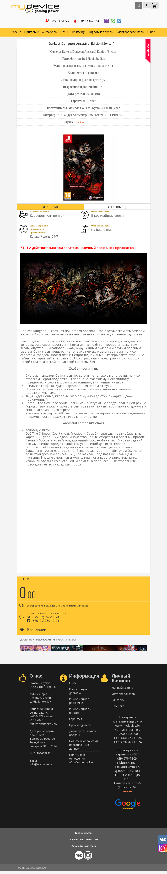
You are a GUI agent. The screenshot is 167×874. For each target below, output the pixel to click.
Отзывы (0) (117, 207)
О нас (151, 32)
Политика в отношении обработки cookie (81, 764)
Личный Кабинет (123, 689)
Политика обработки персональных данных (83, 749)
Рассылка (118, 709)
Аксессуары (49, 32)
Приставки (31, 32)
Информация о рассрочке (79, 703)
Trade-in (15, 32)
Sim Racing (78, 32)
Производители (80, 729)
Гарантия (75, 722)
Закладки (118, 702)
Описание (50, 207)
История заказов (123, 695)
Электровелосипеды (130, 32)
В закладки (33, 630)
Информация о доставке (79, 692)
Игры (64, 32)
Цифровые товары (100, 32)
